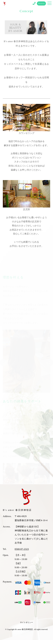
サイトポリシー (26, 622)
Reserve (41, 3)
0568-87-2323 (22, 549)
